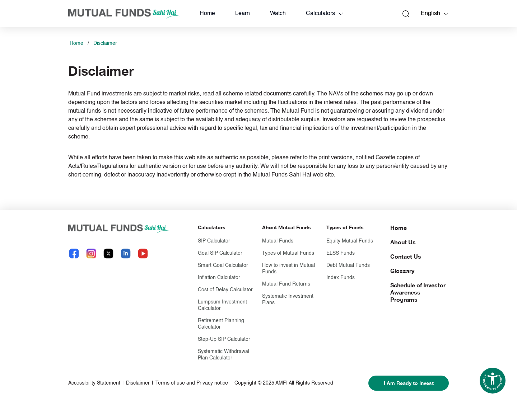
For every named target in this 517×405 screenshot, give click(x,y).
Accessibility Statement (94, 383)
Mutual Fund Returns (286, 284)
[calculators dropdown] (341, 14)
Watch (278, 14)
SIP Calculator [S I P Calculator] (214, 241)
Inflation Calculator (219, 277)
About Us (403, 242)
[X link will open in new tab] (108, 253)
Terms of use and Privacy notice (191, 383)
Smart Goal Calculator (223, 265)
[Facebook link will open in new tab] (74, 253)
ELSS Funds (340, 253)
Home (207, 14)
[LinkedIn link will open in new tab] (125, 253)
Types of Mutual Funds (288, 253)
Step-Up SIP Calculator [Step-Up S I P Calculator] (224, 339)
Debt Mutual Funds (348, 265)
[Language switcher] (446, 14)
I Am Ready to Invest (409, 383)
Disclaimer (105, 43)
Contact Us (405, 256)
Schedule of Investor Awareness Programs (418, 292)
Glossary (402, 270)
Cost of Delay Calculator (225, 289)
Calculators (320, 14)
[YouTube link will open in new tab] (143, 253)
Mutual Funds (277, 241)
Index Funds (340, 277)
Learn (242, 14)
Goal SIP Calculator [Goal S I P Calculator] (220, 253)
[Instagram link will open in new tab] (91, 253)
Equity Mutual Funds (349, 241)
